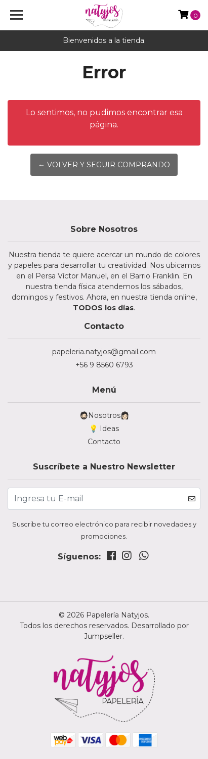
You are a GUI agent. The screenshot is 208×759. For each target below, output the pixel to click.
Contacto (104, 441)
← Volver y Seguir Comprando (104, 164)
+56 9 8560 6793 (104, 364)
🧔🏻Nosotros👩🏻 (104, 415)
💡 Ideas (104, 428)
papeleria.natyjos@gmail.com (104, 351)
